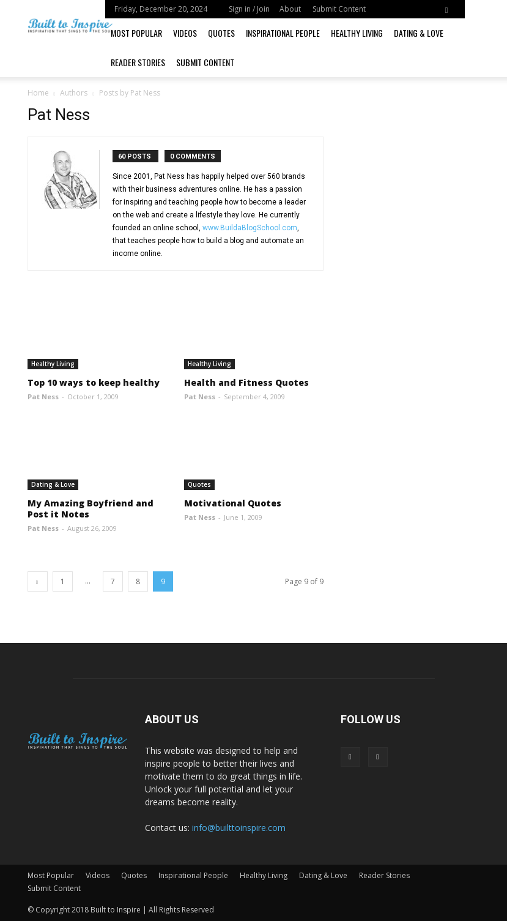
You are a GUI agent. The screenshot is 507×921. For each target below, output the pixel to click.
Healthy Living (357, 32)
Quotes (221, 32)
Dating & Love (418, 32)
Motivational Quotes (232, 503)
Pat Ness (43, 396)
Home (38, 93)
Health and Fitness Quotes (246, 382)
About (290, 9)
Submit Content (339, 9)
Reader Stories (138, 62)
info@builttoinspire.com (239, 827)
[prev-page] (38, 581)
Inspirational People (283, 32)
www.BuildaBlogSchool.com (249, 228)
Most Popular (136, 32)
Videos (185, 32)
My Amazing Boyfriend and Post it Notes (91, 508)
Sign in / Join (249, 9)
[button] (446, 8)
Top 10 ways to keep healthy (94, 382)
